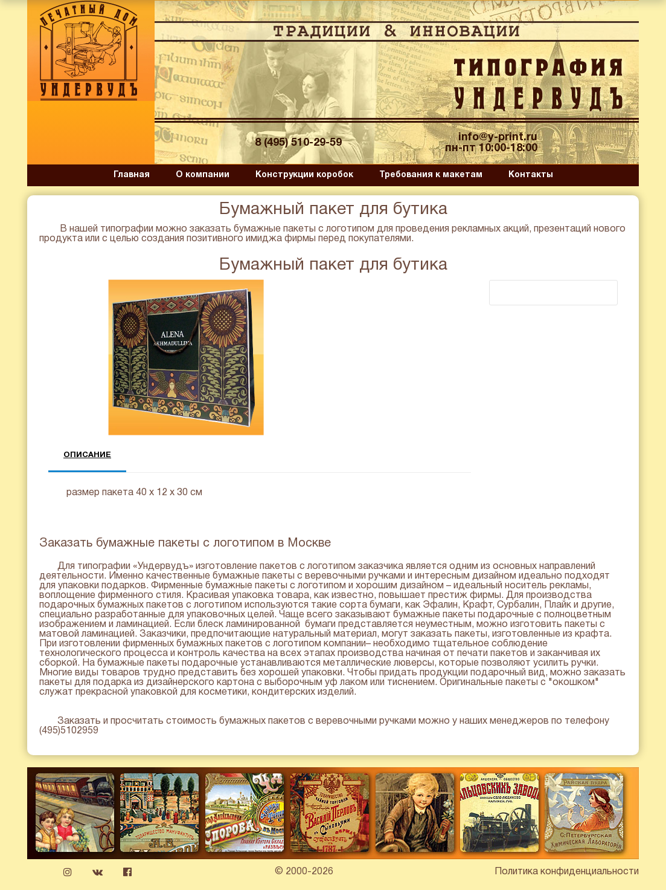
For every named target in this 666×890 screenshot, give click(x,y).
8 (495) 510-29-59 (298, 143)
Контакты (530, 175)
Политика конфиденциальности (567, 872)
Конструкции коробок (304, 175)
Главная (132, 175)
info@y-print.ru (497, 137)
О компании (202, 175)
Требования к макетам (430, 175)
